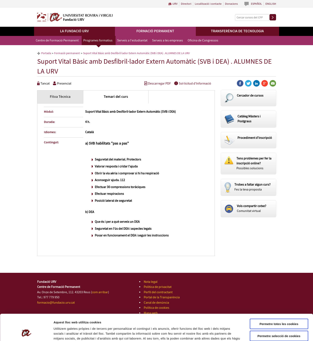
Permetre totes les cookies (279, 300)
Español (256, 4)
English (270, 4)
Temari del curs (116, 96)
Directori (186, 4)
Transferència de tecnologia (237, 31)
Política (204, 319)
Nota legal (150, 282)
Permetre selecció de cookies (278, 312)
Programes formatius (98, 40)
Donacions (231, 4)
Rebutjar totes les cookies (279, 324)
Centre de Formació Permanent (57, 40)
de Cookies (218, 319)
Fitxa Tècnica (60, 96)
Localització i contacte (208, 4)
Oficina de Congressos (203, 40)
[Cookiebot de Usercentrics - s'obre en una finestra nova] (26, 333)
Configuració (228, 333)
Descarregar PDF (157, 83)
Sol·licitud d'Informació (192, 83)
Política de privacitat (158, 287)
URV (175, 4)
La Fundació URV (74, 31)
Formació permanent (155, 31)
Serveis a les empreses (167, 40)
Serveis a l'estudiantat (132, 40)
